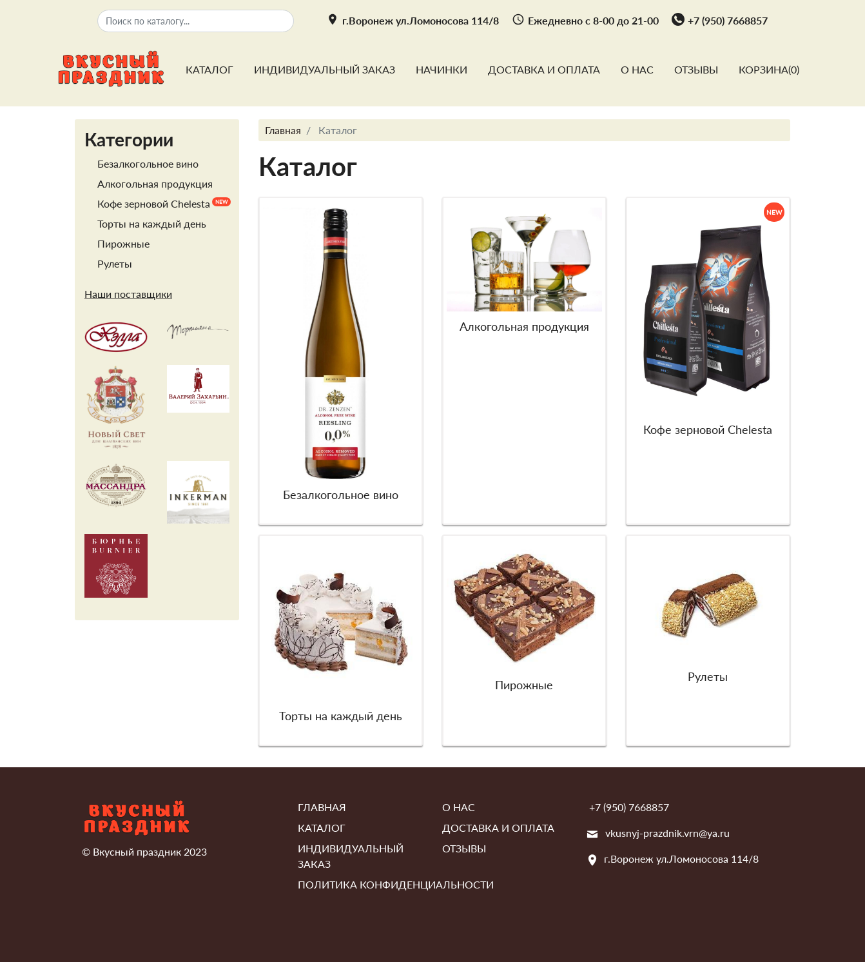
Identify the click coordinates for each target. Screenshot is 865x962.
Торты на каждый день (151, 223)
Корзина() (769, 69)
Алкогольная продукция (155, 183)
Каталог (209, 69)
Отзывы (696, 69)
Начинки (441, 69)
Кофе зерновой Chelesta (153, 203)
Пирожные (123, 243)
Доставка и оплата (544, 69)
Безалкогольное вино (148, 163)
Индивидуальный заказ (324, 69)
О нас (637, 69)
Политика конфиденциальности (396, 884)
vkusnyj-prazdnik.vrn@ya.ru (667, 833)
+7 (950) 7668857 (728, 20)
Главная (322, 807)
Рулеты (114, 263)
